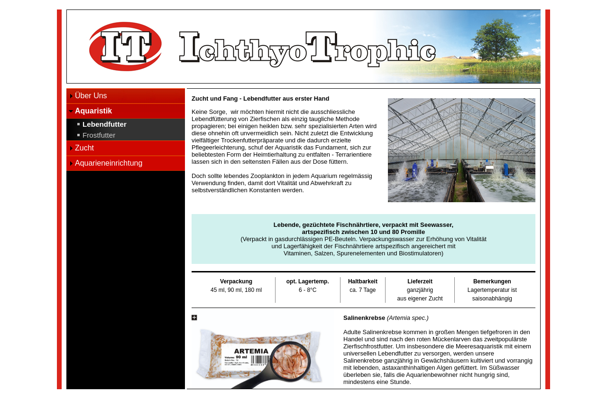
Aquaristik (93, 111)
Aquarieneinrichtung (108, 163)
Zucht (84, 148)
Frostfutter (99, 135)
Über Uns (91, 96)
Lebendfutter (105, 124)
